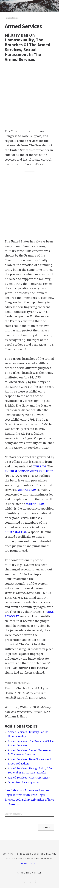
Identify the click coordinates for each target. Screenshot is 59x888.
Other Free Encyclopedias (23, 782)
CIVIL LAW (39, 466)
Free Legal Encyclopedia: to (29, 799)
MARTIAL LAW (35, 504)
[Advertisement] (29, 95)
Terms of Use (29, 863)
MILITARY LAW (27, 490)
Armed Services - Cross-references (29, 777)
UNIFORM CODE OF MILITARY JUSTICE (29, 471)
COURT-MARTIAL (16, 532)
